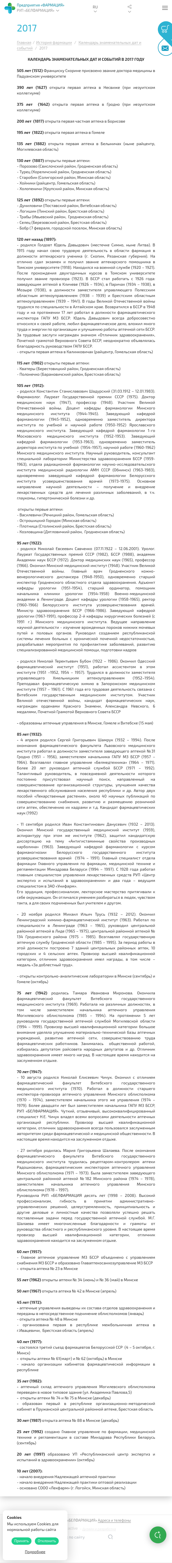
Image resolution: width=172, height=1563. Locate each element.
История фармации (54, 42)
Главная (24, 42)
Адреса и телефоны (114, 1520)
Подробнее (35, 1551)
